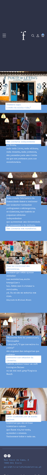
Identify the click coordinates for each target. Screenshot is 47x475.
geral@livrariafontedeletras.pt (22, 467)
